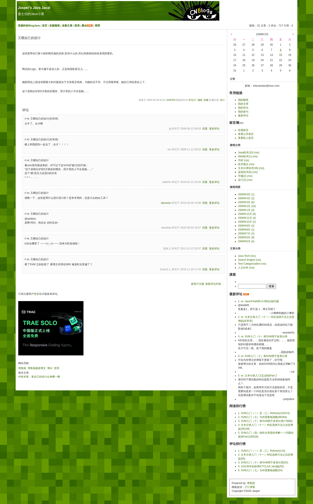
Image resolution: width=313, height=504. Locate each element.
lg (170, 128)
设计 (222, 100)
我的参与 (243, 111)
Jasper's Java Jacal (34, 8)
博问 (49, 368)
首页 (44, 25)
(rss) (256, 152)
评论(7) (192, 100)
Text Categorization (249, 263)
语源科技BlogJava (29, 25)
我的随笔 (243, 99)
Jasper (170, 100)
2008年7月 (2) (246, 233)
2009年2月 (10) (247, 206)
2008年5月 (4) (246, 241)
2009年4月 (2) (246, 198)
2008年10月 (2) (247, 221)
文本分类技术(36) (248, 168)
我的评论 (243, 107)
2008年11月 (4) (247, 217)
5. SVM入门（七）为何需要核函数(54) (260, 470)
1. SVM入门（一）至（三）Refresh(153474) (264, 413)
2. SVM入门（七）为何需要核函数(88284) (262, 417)
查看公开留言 (246, 134)
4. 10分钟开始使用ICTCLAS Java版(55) (261, 466)
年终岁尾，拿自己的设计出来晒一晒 (39, 376)
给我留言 (243, 130)
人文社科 (243, 267)
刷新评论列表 (213, 283)
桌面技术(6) (245, 172)
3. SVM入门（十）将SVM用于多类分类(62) (263, 462)
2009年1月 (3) (246, 210)
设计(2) (242, 179)
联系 (77, 25)
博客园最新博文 (37, 368)
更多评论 (214, 128)
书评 (240, 160)
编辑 (200, 100)
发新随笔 (54, 25)
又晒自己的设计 (29, 38)
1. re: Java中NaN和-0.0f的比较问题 (258, 301)
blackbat (166, 227)
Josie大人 (165, 269)
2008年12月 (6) (247, 214)
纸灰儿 (167, 248)
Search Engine (246, 259)
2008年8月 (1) (246, 229)
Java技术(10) (245, 152)
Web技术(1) (245, 156)
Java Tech (244, 255)
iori (169, 149)
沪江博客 (250, 487)
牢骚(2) (242, 175)
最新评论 (243, 115)
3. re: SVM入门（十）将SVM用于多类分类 (262, 336)
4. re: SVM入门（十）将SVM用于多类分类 (262, 356)
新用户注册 (197, 283)
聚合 (84, 25)
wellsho (166, 182)
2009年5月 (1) (246, 194)
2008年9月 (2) (246, 225)
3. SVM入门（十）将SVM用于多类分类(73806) (265, 421)
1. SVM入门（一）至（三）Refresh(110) (261, 450)
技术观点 (243, 164)
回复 (205, 128)
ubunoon (166, 202)
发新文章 (67, 25)
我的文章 (243, 103)
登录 (36, 293)
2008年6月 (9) (246, 237)
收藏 (206, 100)
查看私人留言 (246, 137)
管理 (97, 25)
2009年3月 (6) (246, 202)
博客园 (22, 368)
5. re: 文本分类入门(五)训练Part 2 (257, 375)
